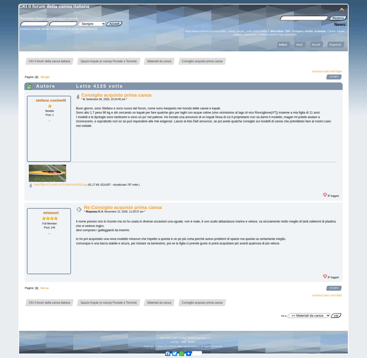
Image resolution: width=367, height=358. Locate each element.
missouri (51, 213)
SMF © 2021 (179, 337)
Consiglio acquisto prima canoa (116, 95)
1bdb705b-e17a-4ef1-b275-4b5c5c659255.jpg (58, 184)
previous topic (320, 71)
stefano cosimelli (51, 100)
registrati (72, 18)
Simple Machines (196, 337)
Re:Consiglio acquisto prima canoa (123, 207)
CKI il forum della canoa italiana (54, 6)
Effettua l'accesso (46, 18)
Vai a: (284, 315)
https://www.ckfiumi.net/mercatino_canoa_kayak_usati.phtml (222, 31)
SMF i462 (165, 337)
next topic (336, 71)
